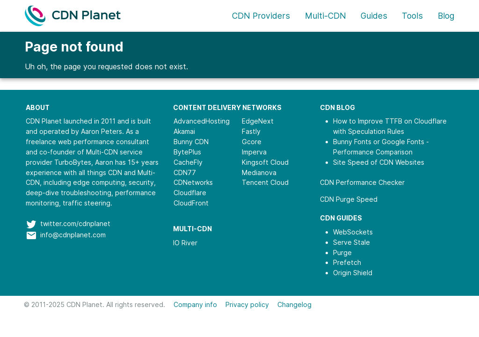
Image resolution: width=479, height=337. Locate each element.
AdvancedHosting (202, 121)
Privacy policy (247, 304)
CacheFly (188, 162)
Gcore (251, 142)
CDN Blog (337, 107)
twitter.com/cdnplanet (75, 223)
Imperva (254, 152)
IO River (185, 243)
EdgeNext (258, 121)
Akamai (184, 131)
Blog (446, 16)
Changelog (294, 304)
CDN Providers (261, 16)
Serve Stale (351, 242)
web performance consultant (103, 142)
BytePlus (187, 152)
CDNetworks (193, 182)
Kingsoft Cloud (265, 162)
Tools (412, 16)
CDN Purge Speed (348, 199)
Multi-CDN (325, 16)
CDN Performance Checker (362, 182)
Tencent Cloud (265, 182)
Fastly (251, 131)
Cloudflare (190, 193)
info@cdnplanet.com (73, 235)
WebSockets (353, 232)
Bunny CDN (191, 142)
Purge (342, 252)
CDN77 (185, 172)
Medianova (259, 172)
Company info (195, 304)
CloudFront (191, 203)
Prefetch (347, 262)
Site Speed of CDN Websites (378, 162)
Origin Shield (352, 273)
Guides (374, 16)
